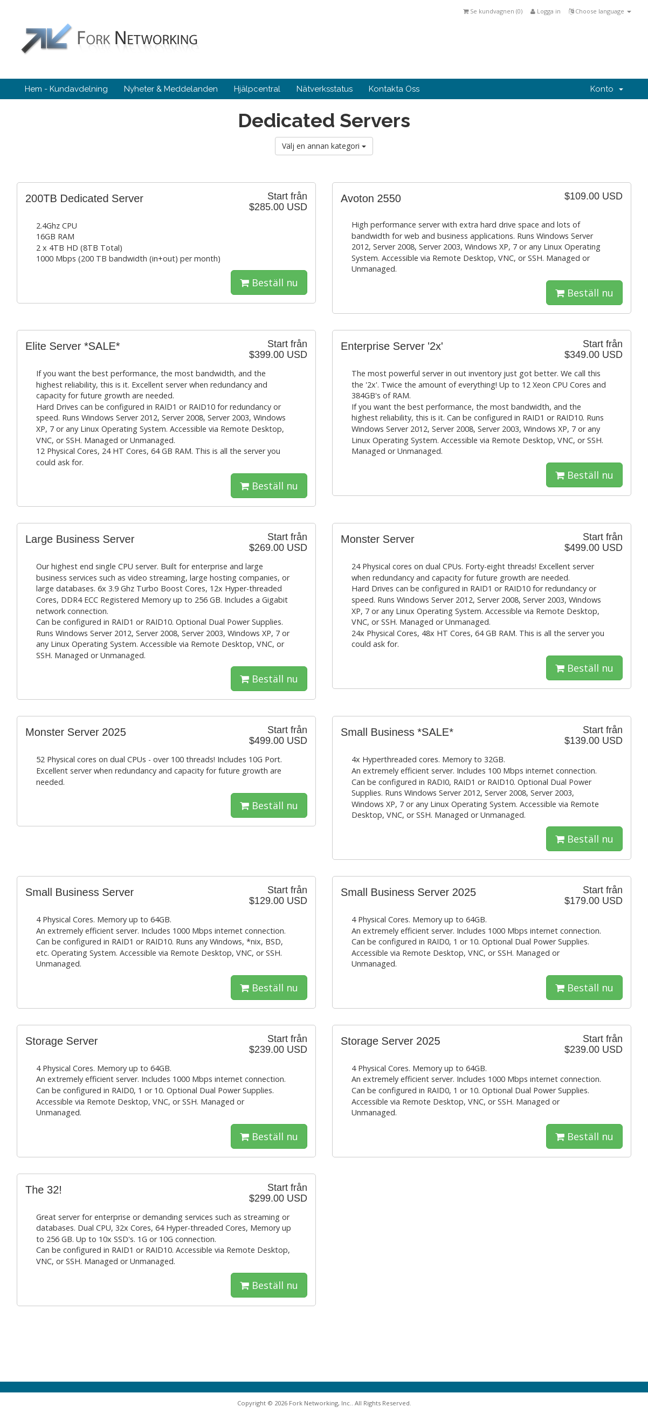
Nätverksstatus (325, 89)
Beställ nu (269, 282)
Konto (606, 89)
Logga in (545, 11)
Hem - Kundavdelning (66, 89)
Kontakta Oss (394, 89)
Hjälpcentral (257, 89)
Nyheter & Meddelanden (171, 89)
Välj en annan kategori (324, 146)
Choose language (600, 11)
